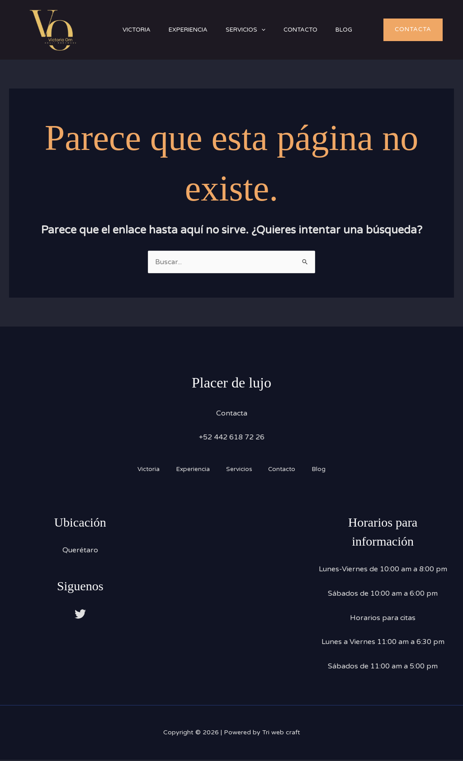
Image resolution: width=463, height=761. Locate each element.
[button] (273, 30)
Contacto (316, 29)
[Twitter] (80, 615)
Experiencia (194, 29)
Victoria (139, 29)
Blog (364, 29)
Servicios (257, 30)
